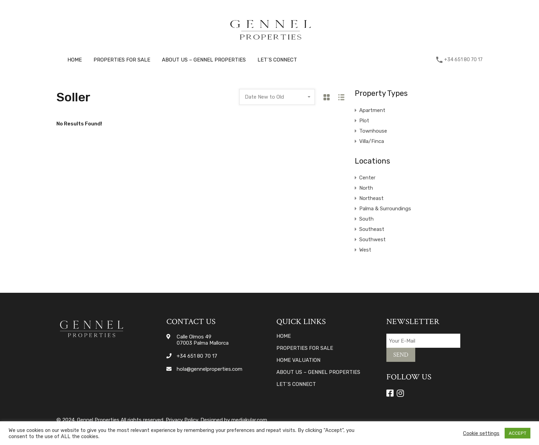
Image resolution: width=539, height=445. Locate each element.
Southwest (372, 239)
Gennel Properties (98, 420)
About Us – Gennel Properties (204, 60)
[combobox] (277, 97)
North (366, 188)
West (365, 250)
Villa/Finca (371, 141)
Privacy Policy (182, 420)
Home (74, 60)
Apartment (372, 110)
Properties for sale (122, 60)
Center (367, 178)
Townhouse (373, 131)
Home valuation (298, 360)
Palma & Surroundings (385, 208)
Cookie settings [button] (481, 433)
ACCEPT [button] (517, 433)
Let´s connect (277, 60)
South (366, 219)
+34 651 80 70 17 (463, 60)
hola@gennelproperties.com (209, 369)
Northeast (371, 198)
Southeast (371, 229)
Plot (364, 121)
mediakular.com (249, 420)
